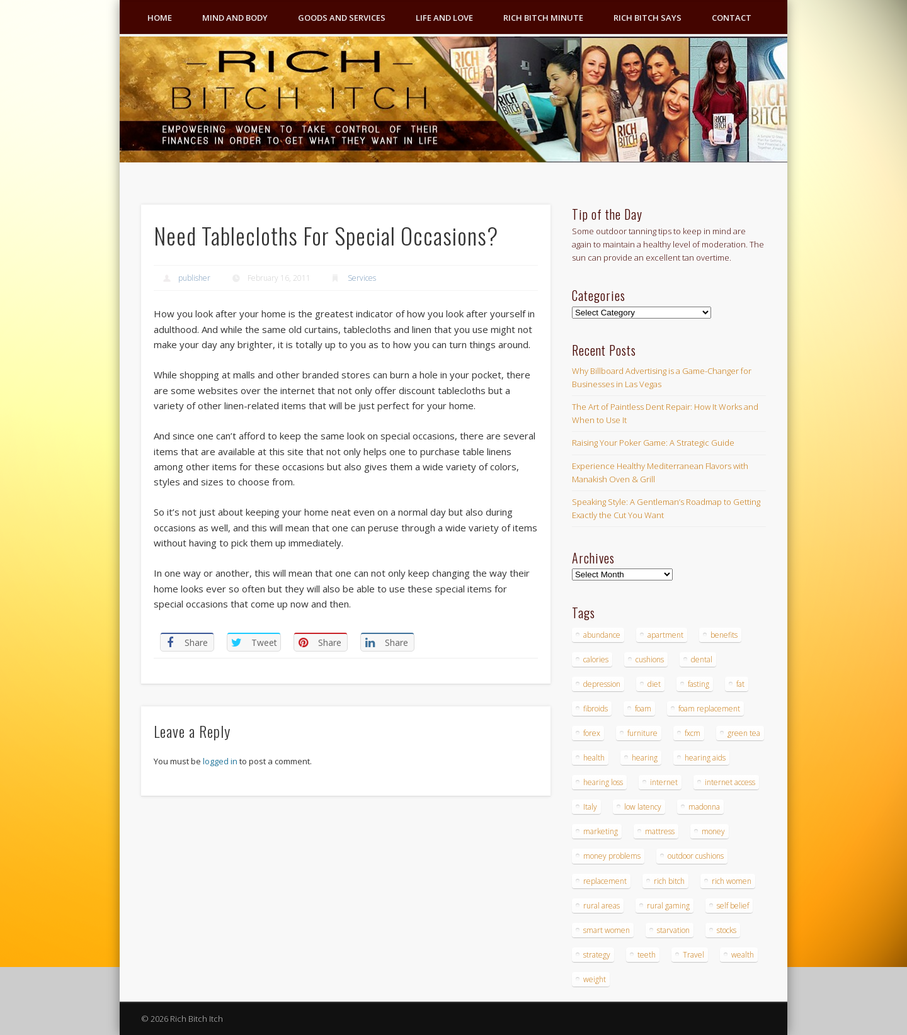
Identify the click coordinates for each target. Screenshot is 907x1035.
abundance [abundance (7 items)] (601, 635)
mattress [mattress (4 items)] (660, 831)
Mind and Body (235, 17)
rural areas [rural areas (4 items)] (601, 905)
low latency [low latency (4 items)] (642, 806)
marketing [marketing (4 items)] (600, 831)
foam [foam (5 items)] (643, 708)
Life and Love (444, 17)
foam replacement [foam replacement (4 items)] (709, 708)
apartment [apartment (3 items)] (665, 635)
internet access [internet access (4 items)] (730, 782)
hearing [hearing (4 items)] (645, 757)
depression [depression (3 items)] (601, 684)
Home (159, 17)
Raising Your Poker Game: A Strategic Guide (653, 442)
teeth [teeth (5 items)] (646, 954)
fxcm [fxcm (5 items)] (692, 733)
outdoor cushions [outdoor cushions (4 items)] (696, 856)
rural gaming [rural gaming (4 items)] (668, 905)
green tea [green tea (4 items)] (743, 733)
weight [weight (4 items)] (594, 979)
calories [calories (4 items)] (595, 659)
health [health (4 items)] (594, 757)
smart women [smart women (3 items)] (606, 930)
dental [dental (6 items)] (701, 659)
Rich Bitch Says (647, 17)
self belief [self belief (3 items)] (733, 905)
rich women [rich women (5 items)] (731, 881)
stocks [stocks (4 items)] (726, 930)
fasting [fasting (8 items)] (698, 684)
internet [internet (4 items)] (664, 782)
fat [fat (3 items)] (740, 684)
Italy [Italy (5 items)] (590, 806)
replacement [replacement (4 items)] (605, 881)
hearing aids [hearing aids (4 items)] (705, 757)
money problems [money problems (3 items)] (612, 856)
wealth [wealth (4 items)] (742, 954)
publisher (194, 278)
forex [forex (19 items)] (591, 733)
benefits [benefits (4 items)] (724, 635)
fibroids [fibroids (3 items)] (595, 708)
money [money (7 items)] (713, 831)
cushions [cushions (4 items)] (650, 659)
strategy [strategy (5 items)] (596, 954)
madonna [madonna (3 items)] (704, 806)
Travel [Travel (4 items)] (693, 954)
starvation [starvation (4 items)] (673, 930)
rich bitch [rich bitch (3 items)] (669, 881)
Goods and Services (341, 17)
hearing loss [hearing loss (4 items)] (603, 782)
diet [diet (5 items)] (654, 684)
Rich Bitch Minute (543, 17)
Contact (731, 17)
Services (362, 278)
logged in (220, 761)
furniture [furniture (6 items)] (642, 733)
